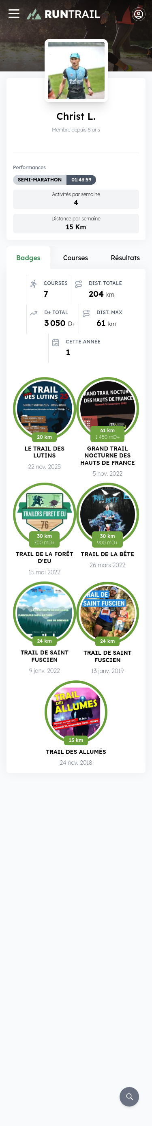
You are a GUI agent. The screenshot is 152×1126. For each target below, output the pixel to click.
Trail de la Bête (107, 556)
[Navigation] (13, 14)
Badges (28, 258)
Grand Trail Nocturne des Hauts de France (107, 457)
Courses (75, 258)
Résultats (125, 258)
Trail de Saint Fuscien (45, 658)
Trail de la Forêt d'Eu (44, 559)
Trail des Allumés (76, 752)
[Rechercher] (129, 1097)
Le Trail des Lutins (44, 453)
